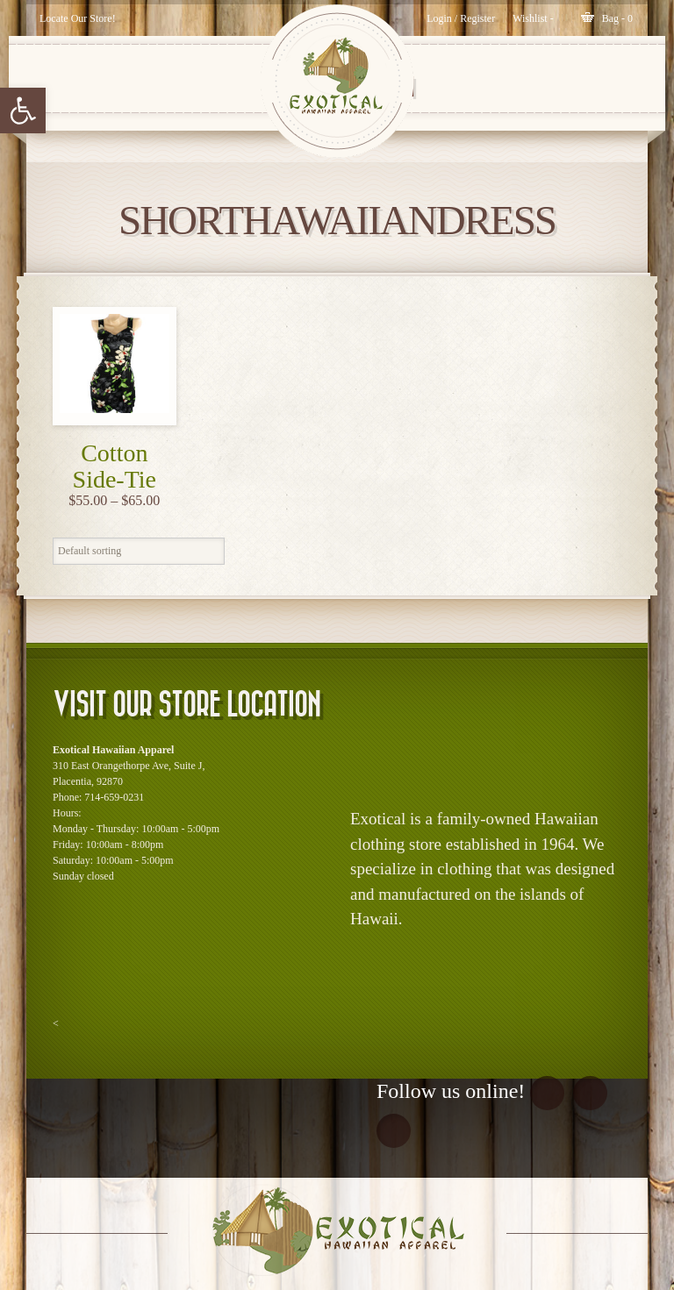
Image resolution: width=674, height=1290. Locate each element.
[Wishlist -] (533, 18)
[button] (23, 110)
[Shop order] (139, 551)
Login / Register (461, 18)
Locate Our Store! (77, 18)
